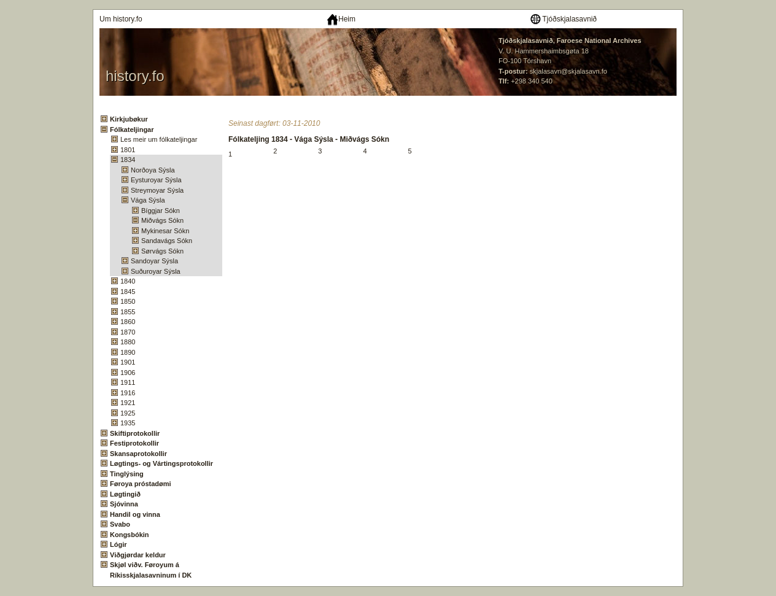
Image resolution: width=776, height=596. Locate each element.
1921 (127, 402)
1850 (127, 301)
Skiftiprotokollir (135, 433)
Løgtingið (125, 494)
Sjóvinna (124, 504)
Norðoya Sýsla (153, 170)
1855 (127, 311)
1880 (127, 342)
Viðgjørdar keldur (138, 555)
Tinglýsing (127, 474)
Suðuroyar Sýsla (155, 271)
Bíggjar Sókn (160, 210)
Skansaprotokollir (138, 453)
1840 (127, 281)
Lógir (118, 544)
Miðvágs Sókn (162, 220)
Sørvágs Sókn (162, 251)
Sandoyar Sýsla (154, 261)
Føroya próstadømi (140, 483)
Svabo (120, 524)
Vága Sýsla (148, 200)
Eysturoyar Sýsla (156, 180)
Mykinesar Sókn (165, 230)
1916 (127, 393)
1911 (127, 382)
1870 (127, 332)
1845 (127, 291)
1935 (127, 423)
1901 (127, 362)
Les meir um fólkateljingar (158, 139)
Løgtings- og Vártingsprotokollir (161, 463)
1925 (127, 413)
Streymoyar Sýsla (157, 190)
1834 (127, 159)
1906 (127, 372)
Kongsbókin (129, 534)
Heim (341, 19)
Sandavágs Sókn (166, 240)
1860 (127, 321)
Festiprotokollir (134, 443)
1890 (127, 352)
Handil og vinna (135, 514)
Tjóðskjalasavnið (563, 19)
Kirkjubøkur (129, 119)
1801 (127, 149)
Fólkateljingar (132, 129)
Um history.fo (120, 19)
